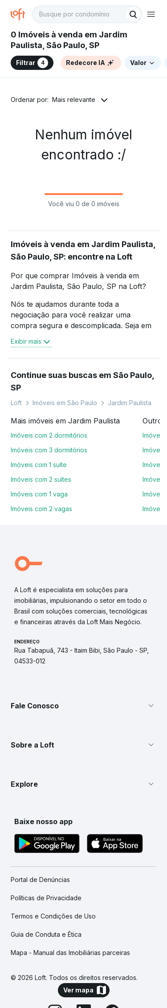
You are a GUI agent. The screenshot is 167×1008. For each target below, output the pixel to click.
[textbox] (87, 14)
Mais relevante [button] (73, 99)
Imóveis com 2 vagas (41, 508)
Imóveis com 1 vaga (39, 494)
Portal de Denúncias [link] (40, 879)
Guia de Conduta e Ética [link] (46, 934)
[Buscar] (133, 14)
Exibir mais (31, 341)
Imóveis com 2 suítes (41, 479)
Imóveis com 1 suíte (39, 464)
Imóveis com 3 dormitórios (49, 450)
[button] (83, 705)
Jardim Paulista (129, 402)
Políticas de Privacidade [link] (46, 898)
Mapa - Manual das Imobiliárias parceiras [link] (70, 952)
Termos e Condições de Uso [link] (53, 916)
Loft (16, 402)
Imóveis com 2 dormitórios (49, 435)
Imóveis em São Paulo (65, 402)
